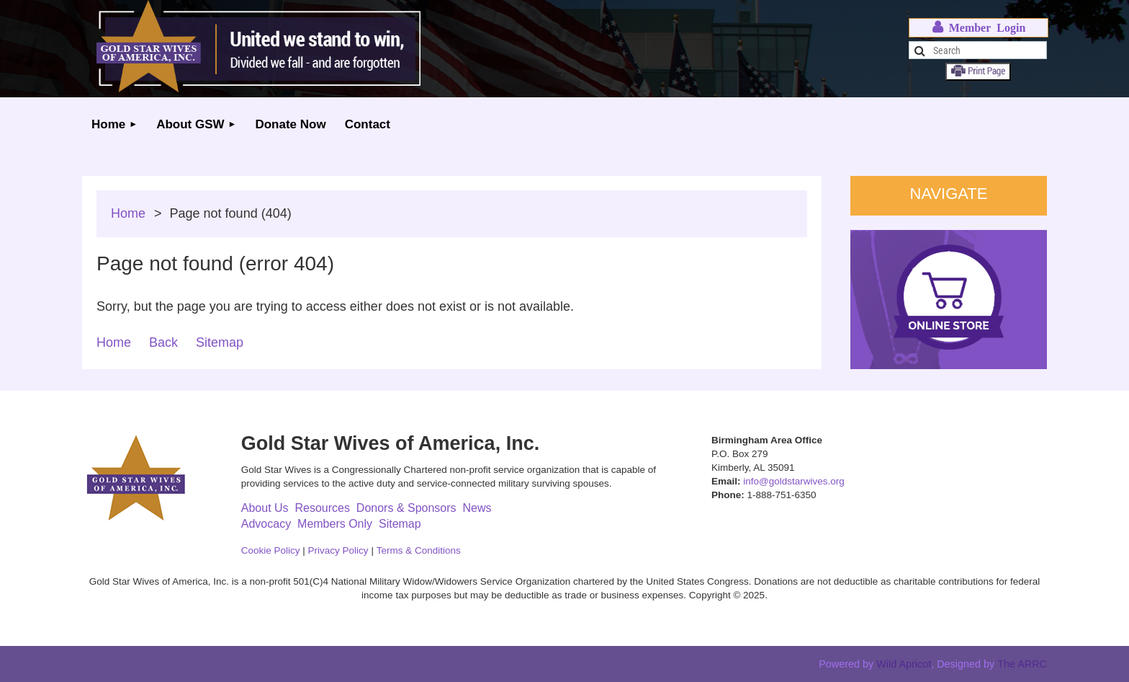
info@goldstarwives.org (794, 481)
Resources (321, 508)
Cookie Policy (270, 550)
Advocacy (266, 524)
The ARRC (1022, 664)
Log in (978, 27)
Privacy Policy (338, 550)
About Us (265, 508)
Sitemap (219, 342)
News (476, 508)
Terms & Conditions (419, 550)
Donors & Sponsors (406, 508)
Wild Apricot (903, 664)
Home (128, 213)
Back (163, 342)
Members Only (334, 524)
